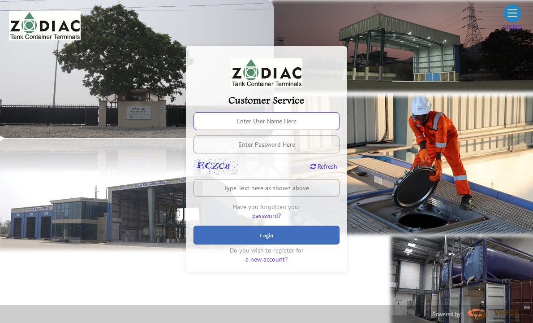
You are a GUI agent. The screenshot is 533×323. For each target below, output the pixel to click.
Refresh (323, 166)
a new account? (266, 259)
